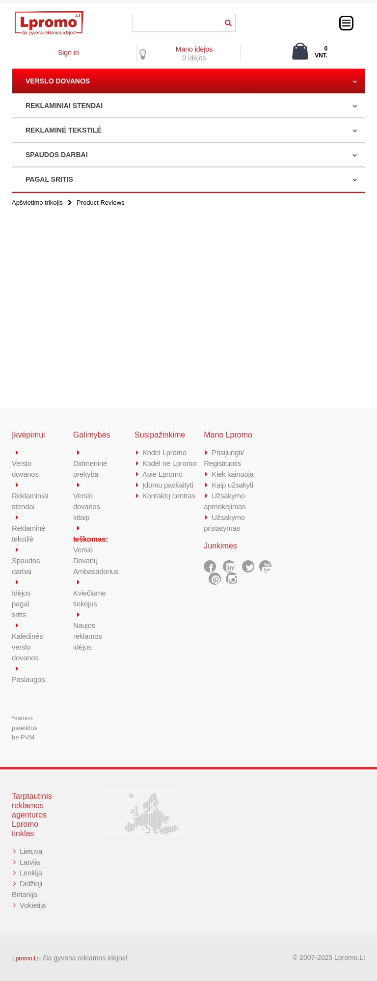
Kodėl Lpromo (164, 452)
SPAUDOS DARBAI (57, 155)
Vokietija (33, 905)
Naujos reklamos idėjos (87, 636)
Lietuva (31, 851)
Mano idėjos (194, 49)
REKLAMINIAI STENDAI (64, 105)
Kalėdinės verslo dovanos (27, 647)
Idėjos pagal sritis (21, 604)
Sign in (68, 52)
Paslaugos (28, 679)
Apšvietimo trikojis (37, 202)
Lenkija (31, 873)
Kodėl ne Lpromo (169, 463)
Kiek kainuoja (232, 474)
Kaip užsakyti (232, 485)
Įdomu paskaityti (167, 485)
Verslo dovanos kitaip (86, 506)
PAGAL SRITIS (49, 179)
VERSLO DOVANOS (58, 81)
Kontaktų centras (168, 495)
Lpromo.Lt (25, 958)
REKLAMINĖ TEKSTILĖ (64, 130)
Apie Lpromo (162, 474)
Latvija (30, 862)
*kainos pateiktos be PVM (24, 727)
